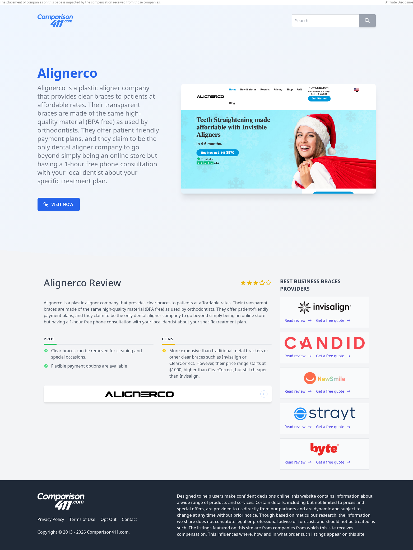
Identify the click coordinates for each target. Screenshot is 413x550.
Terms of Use (82, 519)
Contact (129, 519)
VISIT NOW (58, 204)
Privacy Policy (51, 519)
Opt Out (108, 519)
